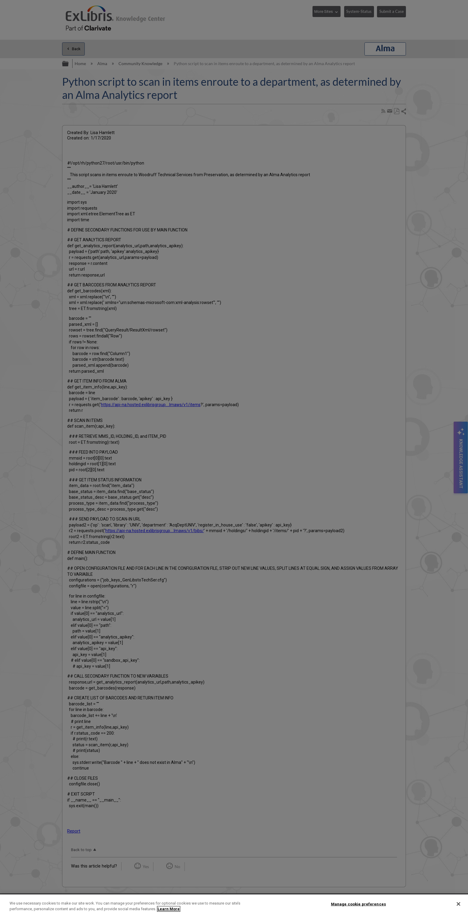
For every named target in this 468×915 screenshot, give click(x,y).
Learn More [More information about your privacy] (169, 909)
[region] (234, 904)
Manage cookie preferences (358, 904)
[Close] (458, 904)
